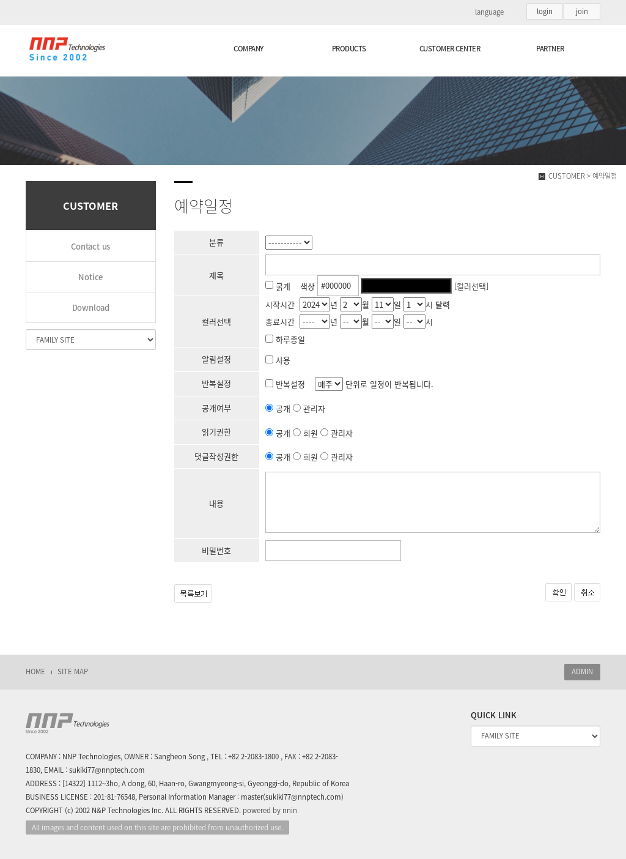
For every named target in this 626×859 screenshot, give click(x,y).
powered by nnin (270, 810)
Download (90, 307)
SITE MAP (72, 671)
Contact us (90, 246)
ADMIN (582, 671)
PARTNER (550, 48)
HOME (35, 671)
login (545, 11)
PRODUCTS (349, 48)
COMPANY (248, 48)
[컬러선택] (471, 285)
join (582, 11)
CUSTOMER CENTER (450, 48)
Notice (90, 277)
